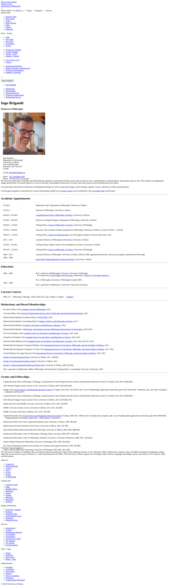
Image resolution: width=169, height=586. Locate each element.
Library (8, 27)
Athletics (9, 502)
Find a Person (11, 23)
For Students (10, 541)
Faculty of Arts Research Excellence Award (19, 361)
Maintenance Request (14, 532)
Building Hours (11, 489)
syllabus (70, 297)
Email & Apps (11, 17)
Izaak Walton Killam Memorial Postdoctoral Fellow (55, 259)
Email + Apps (11, 559)
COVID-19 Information (14, 70)
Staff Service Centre (13, 539)
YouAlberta (10, 44)
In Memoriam (11, 477)
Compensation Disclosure (15, 580)
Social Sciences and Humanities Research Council (33, 390)
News (8, 470)
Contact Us (10, 464)
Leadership (10, 569)
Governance (10, 572)
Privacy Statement (12, 576)
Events (8, 46)
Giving (8, 475)
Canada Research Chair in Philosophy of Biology (54, 215)
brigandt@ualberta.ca (17, 173)
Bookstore (9, 491)
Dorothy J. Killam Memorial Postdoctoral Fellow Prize (24, 365)
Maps (8, 25)
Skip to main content (9, 2)
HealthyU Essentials (13, 72)
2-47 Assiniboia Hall (17, 177)
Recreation (10, 500)
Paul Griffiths (56, 275)
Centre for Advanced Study (58, 235)
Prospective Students (13, 50)
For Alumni (10, 543)
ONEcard (9, 29)
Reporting (9, 578)
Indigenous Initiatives (14, 66)
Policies (9, 574)
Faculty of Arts (6, 4)
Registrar (9, 512)
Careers (8, 62)
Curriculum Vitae (98, 191)
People (28, 11)
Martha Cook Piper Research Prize (16, 357)
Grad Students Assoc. (14, 516)
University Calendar (13, 510)
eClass (8, 21)
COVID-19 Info (12, 485)
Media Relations (12, 466)
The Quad (9, 39)
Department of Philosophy (11, 6)
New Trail (9, 42)
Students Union (11, 514)
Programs (38, 11)
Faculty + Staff (11, 54)
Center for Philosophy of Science (60, 225)
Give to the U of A (13, 60)
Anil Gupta (68, 275)
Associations (10, 537)
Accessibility (10, 534)
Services (47, 11)
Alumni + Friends (12, 56)
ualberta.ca (18, 11)
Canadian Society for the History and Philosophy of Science (46, 333)
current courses (66, 191)
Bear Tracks (10, 19)
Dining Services (12, 520)
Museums (9, 497)
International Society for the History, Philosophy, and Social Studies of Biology (74, 345)
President (9, 567)
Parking (8, 495)
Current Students (12, 52)
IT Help (8, 530)
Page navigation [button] (7, 81)
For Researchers (12, 545)
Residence (9, 518)
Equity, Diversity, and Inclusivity (18, 68)
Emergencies (10, 528)
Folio (8, 37)
